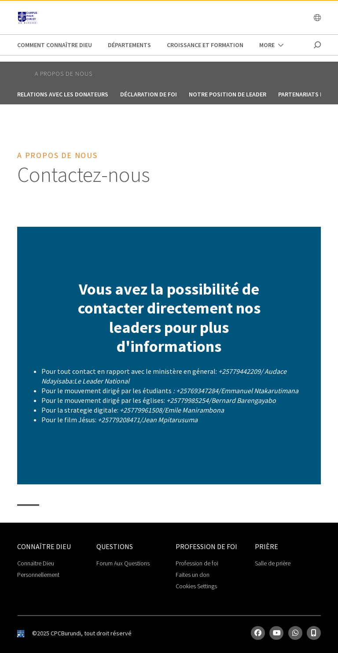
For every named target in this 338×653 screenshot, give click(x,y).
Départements (129, 45)
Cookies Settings (196, 586)
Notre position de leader (227, 94)
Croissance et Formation (205, 45)
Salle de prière (272, 563)
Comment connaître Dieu (54, 45)
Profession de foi (197, 563)
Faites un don (192, 575)
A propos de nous (63, 73)
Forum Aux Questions (123, 563)
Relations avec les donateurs (62, 94)
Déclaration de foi (148, 94)
